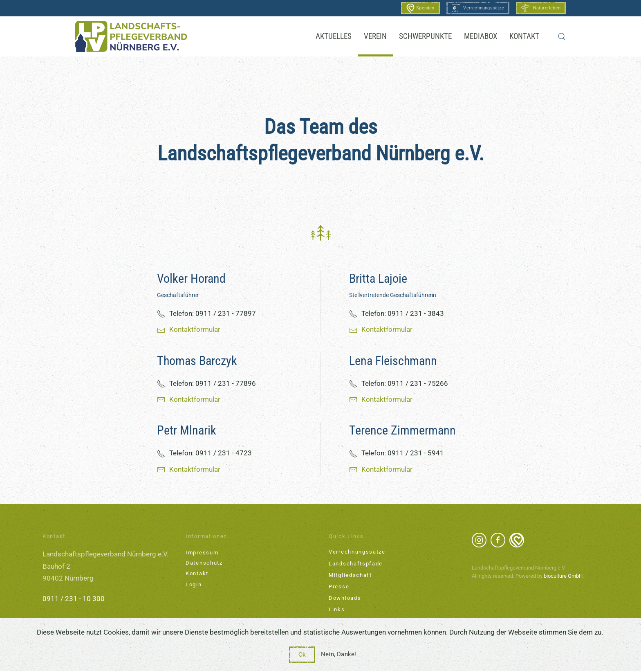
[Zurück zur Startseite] (131, 36)
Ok (302, 654)
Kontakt (524, 36)
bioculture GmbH (563, 576)
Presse (339, 586)
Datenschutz (204, 563)
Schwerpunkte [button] (425, 36)
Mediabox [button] (480, 36)
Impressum (202, 552)
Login (194, 584)
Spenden (420, 8)
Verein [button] (375, 36)
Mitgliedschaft (350, 575)
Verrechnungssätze (478, 8)
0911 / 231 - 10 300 (74, 598)
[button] (562, 36)
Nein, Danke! (338, 654)
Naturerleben (540, 8)
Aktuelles (334, 36)
